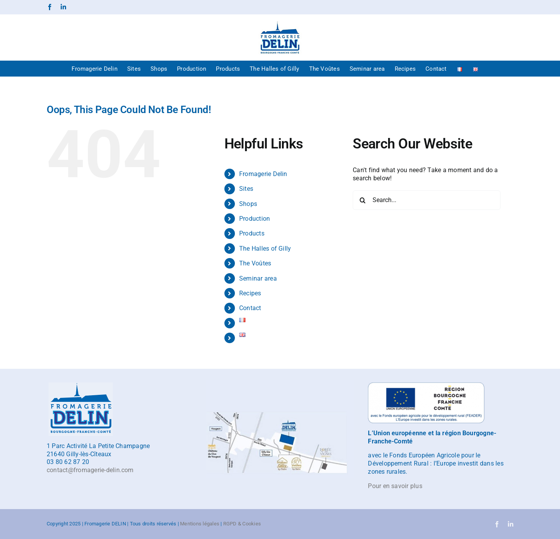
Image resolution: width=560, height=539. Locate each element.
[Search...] (426, 200)
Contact (250, 308)
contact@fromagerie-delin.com (90, 470)
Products (251, 233)
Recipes (250, 293)
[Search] (362, 200)
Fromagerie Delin (263, 174)
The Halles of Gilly (265, 248)
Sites (246, 188)
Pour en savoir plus (395, 486)
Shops (248, 204)
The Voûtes (255, 263)
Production (254, 218)
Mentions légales (199, 524)
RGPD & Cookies (242, 524)
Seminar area (258, 278)
